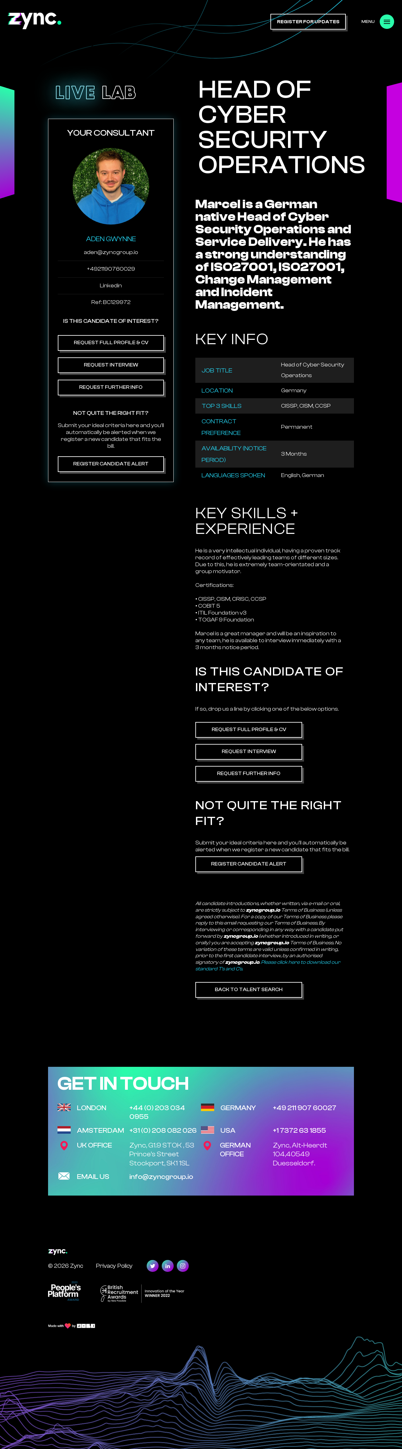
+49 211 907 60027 (304, 1108)
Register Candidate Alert (111, 464)
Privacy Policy (114, 1265)
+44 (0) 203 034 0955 (157, 1112)
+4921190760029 (111, 269)
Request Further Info (111, 387)
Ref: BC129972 (111, 302)
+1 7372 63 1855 (299, 1130)
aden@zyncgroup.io (111, 252)
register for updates (308, 21)
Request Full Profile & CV (111, 342)
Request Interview (111, 365)
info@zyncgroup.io (161, 1177)
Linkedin (111, 285)
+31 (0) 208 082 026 (163, 1130)
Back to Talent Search (249, 989)
